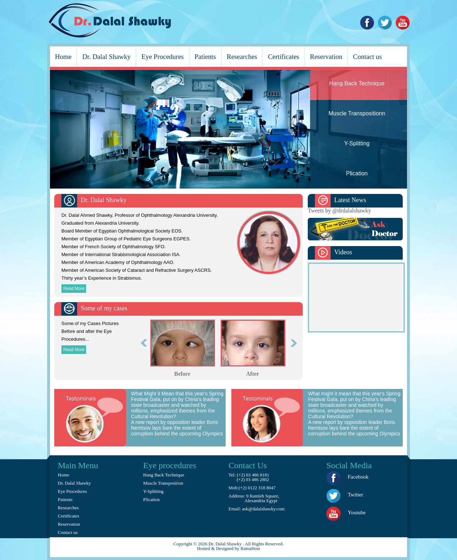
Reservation (326, 56)
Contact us (367, 56)
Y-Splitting (153, 491)
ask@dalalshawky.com (263, 508)
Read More (73, 288)
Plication (151, 499)
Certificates (283, 56)
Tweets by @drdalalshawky (339, 211)
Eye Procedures (162, 56)
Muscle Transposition (163, 483)
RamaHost (250, 548)
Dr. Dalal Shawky (106, 56)
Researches (242, 56)
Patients (205, 56)
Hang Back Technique (163, 475)
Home (63, 56)
